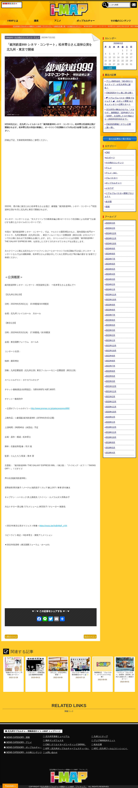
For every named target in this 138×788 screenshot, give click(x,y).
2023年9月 (110, 305)
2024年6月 (110, 264)
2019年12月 (111, 427)
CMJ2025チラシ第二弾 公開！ (119, 93)
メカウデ (110, 188)
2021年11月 (111, 391)
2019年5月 (110, 448)
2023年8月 (110, 310)
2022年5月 (110, 376)
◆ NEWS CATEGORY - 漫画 (17, 730)
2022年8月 (110, 361)
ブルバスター (112, 178)
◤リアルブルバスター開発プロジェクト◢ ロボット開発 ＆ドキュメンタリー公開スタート (119, 101)
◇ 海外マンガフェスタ (53, 734)
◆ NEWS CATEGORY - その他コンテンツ (23, 746)
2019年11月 (111, 432)
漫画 (108, 207)
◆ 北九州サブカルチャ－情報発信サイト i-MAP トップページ (32, 724)
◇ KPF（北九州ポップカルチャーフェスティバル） (66, 742)
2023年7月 (110, 315)
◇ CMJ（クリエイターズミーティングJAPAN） (64, 738)
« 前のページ (11, 636)
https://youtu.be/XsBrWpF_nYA (53, 526)
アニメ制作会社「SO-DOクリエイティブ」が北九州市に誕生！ (119, 84)
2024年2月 (110, 284)
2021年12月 (111, 386)
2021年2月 (110, 397)
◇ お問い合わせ (50, 746)
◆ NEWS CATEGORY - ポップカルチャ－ (23, 740)
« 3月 (109, 68)
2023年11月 (111, 295)
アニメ (36, 37)
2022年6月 (110, 371)
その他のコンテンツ (23, 37)
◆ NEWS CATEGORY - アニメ (18, 735)
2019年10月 (111, 437)
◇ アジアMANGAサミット (103, 734)
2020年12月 (111, 402)
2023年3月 (110, 330)
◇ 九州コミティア (99, 730)
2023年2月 (110, 335)
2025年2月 (110, 228)
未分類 (109, 202)
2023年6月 (110, 320)
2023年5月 (110, 325)
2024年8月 (110, 254)
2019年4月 (110, 453)
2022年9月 (110, 356)
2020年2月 (110, 417)
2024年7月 (110, 259)
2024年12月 (111, 233)
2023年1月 (110, 340)
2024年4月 (110, 274)
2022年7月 (110, 366)
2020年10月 (111, 412)
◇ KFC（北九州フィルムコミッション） (109, 742)
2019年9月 (110, 442)
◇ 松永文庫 (96, 738)
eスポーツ (110, 158)
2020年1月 (110, 422)
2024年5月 (110, 269)
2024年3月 (110, 279)
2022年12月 (111, 346)
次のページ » (90, 636)
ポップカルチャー (114, 183)
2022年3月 (110, 381)
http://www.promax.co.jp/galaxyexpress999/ (50, 408)
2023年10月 (111, 300)
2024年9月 (110, 249)
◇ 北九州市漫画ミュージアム (56, 730)
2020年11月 (111, 407)
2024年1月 (110, 289)
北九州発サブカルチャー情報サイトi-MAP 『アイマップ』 (64, 785)
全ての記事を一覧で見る (120, 139)
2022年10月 (111, 351)
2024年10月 (111, 244)
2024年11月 (111, 238)
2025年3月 (110, 223)
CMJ (108, 152)
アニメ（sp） (112, 173)
